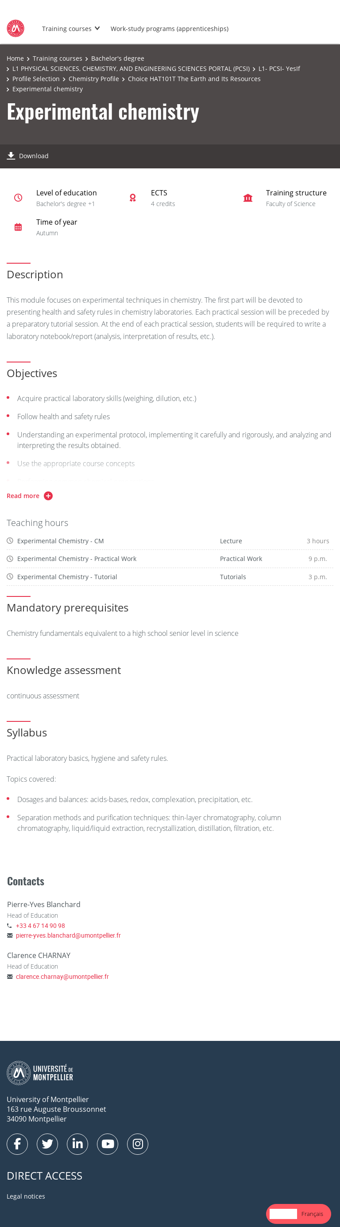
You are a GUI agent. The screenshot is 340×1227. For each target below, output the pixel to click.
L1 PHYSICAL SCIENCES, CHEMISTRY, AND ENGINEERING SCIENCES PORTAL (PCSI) (131, 68)
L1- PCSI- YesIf (279, 68)
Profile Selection (36, 78)
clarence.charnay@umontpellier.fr (62, 976)
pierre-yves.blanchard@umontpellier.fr (68, 935)
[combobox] (283, 1214)
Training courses (67, 28)
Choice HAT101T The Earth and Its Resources (194, 78)
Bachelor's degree (117, 58)
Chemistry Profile (94, 78)
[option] (312, 1214)
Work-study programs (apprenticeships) (169, 28)
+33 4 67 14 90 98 (40, 925)
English (283, 1214)
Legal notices (26, 1196)
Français (312, 1214)
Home (15, 58)
